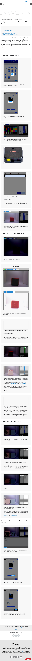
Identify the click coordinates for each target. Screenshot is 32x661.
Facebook (13, 635)
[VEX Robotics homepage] (14, 1)
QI (8, 17)
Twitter (16, 635)
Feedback (28, 659)
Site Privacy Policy (5, 653)
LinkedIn (18, 635)
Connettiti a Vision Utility (7, 30)
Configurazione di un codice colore (9, 33)
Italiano (26, 1)
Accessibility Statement (26, 653)
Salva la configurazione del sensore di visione (10, 34)
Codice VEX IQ (13, 17)
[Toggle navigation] (2, 1)
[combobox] (16, 4)
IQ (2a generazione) (14, 383)
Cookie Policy (14, 653)
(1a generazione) (23, 383)
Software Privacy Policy (19, 653)
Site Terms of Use (10, 653)
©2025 (22, 651)
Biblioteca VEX (4, 17)
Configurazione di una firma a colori (9, 31)
